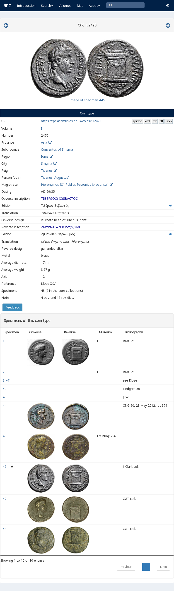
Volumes (65, 5)
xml (147, 121)
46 (5, 466)
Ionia (44, 156)
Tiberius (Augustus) (55, 177)
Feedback (12, 307)
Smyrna (46, 163)
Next (163, 567)
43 (5, 397)
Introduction (26, 5)
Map (80, 5)
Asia (44, 142)
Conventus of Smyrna (57, 149)
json (168, 121)
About (94, 5)
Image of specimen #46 (87, 100)
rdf (155, 121)
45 (5, 436)
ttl (161, 121)
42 (5, 389)
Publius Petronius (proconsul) (87, 184)
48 (5, 529)
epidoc (137, 121)
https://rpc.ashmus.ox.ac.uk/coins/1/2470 (71, 121)
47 (5, 498)
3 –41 (7, 380)
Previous (126, 567)
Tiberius (47, 170)
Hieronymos (50, 184)
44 (5, 405)
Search (47, 5)
